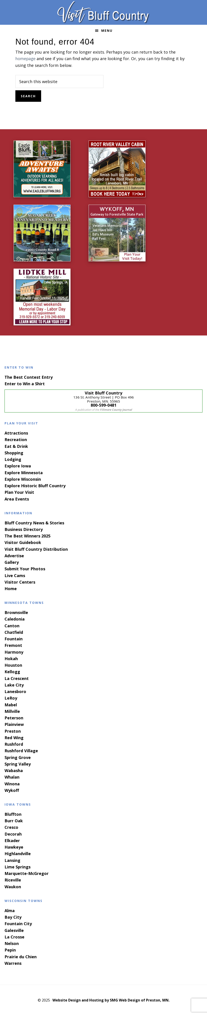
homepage (25, 58)
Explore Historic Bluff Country (35, 485)
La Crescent (17, 677)
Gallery (12, 561)
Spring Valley (18, 763)
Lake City (14, 684)
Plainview (14, 724)
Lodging (13, 459)
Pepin (10, 949)
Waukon (13, 886)
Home (11, 588)
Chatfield (14, 631)
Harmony (14, 651)
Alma (10, 910)
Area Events (17, 498)
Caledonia (15, 618)
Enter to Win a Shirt (25, 383)
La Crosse (14, 936)
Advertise (14, 555)
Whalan (12, 776)
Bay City (13, 916)
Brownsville (16, 612)
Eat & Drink (16, 445)
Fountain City (18, 923)
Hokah (11, 658)
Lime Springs (18, 866)
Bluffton (13, 813)
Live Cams (15, 575)
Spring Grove (18, 756)
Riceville (13, 879)
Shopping (14, 452)
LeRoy (11, 697)
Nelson (12, 943)
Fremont (13, 645)
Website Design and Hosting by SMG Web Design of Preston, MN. (110, 999)
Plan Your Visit (19, 491)
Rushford (14, 743)
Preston (13, 730)
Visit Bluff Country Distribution (36, 548)
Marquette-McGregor (27, 873)
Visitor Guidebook (23, 542)
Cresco (11, 826)
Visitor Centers (20, 581)
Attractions (16, 432)
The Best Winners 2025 (27, 535)
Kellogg (12, 671)
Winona (12, 783)
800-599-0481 (103, 404)
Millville (12, 711)
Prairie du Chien (21, 956)
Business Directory (24, 529)
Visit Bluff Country (103, 12)
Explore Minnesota (24, 472)
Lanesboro (15, 691)
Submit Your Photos (25, 568)
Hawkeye (14, 846)
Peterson (14, 717)
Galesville (14, 929)
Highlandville (18, 853)
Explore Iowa (18, 465)
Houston (13, 664)
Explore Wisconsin (23, 478)
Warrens (13, 962)
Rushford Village (21, 750)
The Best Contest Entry (29, 376)
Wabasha (14, 770)
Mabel (11, 704)
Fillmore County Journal (116, 409)
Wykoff (12, 790)
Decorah (13, 833)
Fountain (14, 638)
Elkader (12, 840)
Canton (12, 625)
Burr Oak (14, 820)
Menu (107, 30)
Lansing (12, 860)
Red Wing (14, 737)
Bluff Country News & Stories (34, 522)
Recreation (16, 439)
